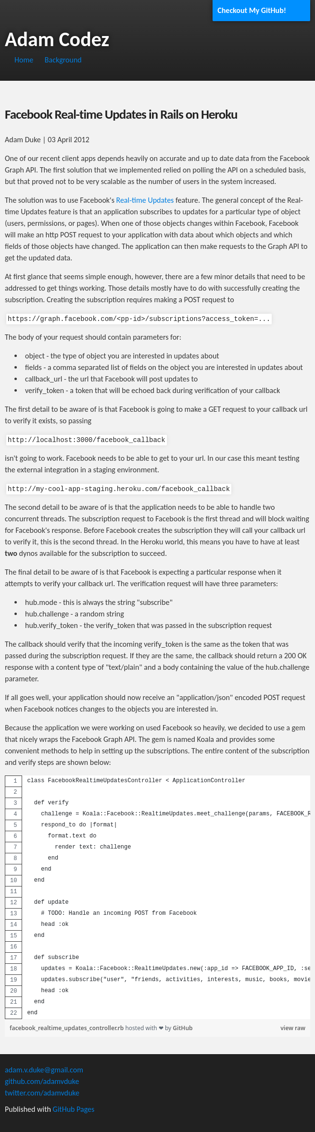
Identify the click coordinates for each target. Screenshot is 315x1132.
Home (23, 59)
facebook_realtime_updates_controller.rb (67, 1028)
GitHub (182, 1028)
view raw (292, 1028)
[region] (157, 897)
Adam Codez (57, 39)
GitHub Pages (74, 1109)
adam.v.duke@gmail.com (44, 1069)
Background (63, 59)
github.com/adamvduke (42, 1081)
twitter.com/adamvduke (42, 1092)
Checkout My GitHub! (251, 10)
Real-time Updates (145, 200)
